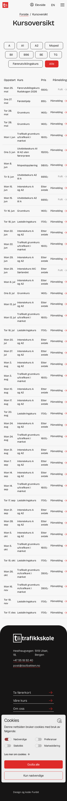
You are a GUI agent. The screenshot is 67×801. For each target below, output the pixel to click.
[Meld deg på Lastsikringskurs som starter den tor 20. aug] (58, 413)
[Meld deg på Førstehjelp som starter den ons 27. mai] (58, 101)
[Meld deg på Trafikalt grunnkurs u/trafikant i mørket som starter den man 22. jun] (58, 244)
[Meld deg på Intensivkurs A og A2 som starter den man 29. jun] (58, 259)
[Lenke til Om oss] (33, 709)
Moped (54, 45)
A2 (36, 45)
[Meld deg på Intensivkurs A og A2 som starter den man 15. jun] (58, 188)
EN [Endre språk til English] (53, 5)
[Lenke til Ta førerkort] (33, 693)
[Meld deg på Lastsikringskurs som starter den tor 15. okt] (58, 560)
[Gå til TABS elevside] (37, 5)
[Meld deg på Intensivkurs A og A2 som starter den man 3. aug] (58, 364)
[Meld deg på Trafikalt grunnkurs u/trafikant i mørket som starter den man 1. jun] (58, 135)
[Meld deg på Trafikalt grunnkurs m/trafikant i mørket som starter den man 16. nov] (58, 586)
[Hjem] (5, 5)
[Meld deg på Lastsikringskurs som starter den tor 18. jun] (58, 222)
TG (55, 54)
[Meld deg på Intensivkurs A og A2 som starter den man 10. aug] (58, 390)
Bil (11, 54)
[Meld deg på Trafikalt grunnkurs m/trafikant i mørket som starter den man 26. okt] (58, 571)
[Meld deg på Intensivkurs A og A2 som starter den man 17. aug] (58, 402)
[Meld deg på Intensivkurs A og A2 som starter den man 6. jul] (58, 282)
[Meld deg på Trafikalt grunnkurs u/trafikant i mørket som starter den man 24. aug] (58, 436)
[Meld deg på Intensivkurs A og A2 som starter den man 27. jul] (58, 353)
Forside (24, 14)
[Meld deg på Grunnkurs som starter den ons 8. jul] (58, 293)
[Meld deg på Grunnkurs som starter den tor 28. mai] (58, 112)
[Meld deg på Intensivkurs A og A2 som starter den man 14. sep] (58, 474)
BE (41, 54)
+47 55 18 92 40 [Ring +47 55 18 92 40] (23, 660)
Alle (51, 63)
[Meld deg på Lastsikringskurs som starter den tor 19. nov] (58, 601)
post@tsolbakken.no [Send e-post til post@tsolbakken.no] (26, 665)
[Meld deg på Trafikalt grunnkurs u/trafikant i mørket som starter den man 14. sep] (58, 485)
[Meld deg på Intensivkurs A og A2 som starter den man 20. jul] (58, 341)
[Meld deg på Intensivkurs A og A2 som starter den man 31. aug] (58, 451)
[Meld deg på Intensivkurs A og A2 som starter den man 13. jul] (58, 304)
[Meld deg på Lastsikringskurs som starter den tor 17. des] (58, 612)
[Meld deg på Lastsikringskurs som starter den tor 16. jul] (58, 330)
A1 (22, 45)
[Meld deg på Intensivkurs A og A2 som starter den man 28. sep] (58, 523)
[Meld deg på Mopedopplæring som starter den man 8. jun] (58, 165)
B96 (26, 54)
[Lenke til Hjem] (33, 638)
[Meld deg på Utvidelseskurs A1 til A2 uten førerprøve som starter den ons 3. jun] (58, 150)
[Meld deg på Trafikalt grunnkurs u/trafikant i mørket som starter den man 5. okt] (58, 545)
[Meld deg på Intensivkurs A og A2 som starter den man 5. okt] (58, 534)
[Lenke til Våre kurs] (33, 701)
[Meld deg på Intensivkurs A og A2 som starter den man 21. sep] (58, 511)
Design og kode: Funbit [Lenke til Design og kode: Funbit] (26, 792)
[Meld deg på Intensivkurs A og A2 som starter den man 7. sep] (58, 463)
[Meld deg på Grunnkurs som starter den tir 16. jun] (58, 211)
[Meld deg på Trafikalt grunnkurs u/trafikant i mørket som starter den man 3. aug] (58, 375)
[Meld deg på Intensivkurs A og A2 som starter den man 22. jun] (58, 232)
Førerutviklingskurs (25, 63)
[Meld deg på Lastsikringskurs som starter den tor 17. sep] (58, 500)
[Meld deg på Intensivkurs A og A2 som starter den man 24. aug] (58, 425)
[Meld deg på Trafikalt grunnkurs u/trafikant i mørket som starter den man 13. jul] (58, 315)
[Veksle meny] (62, 5)
